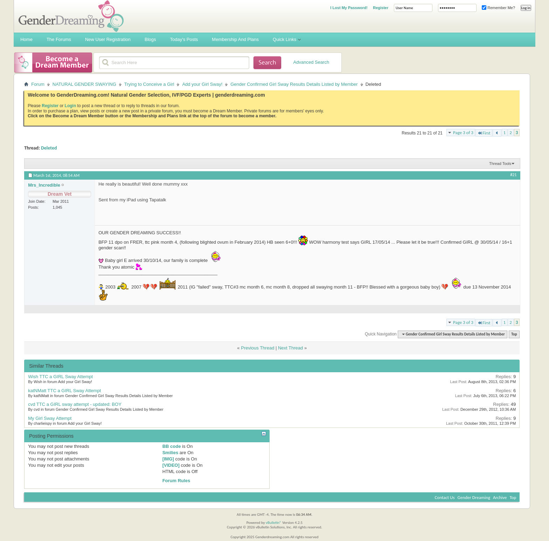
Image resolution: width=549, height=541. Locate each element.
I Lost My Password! (348, 8)
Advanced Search (311, 62)
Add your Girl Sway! (202, 84)
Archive (500, 497)
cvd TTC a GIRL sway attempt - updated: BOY (74, 404)
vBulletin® (274, 522)
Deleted (49, 148)
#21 (513, 174)
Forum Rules (176, 480)
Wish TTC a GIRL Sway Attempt (60, 376)
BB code (171, 446)
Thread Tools (500, 163)
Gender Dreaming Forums (71, 16)
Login (70, 105)
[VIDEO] (171, 465)
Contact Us (444, 497)
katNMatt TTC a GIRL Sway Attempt (64, 390)
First (484, 133)
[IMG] (168, 459)
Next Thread (290, 348)
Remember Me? (498, 8)
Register (380, 8)
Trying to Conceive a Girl (149, 84)
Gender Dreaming (474, 497)
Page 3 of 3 (463, 132)
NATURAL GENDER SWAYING (84, 84)
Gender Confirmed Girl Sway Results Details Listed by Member (293, 84)
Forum (37, 84)
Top (514, 334)
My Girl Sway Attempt (49, 418)
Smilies (170, 452)
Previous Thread (257, 348)
